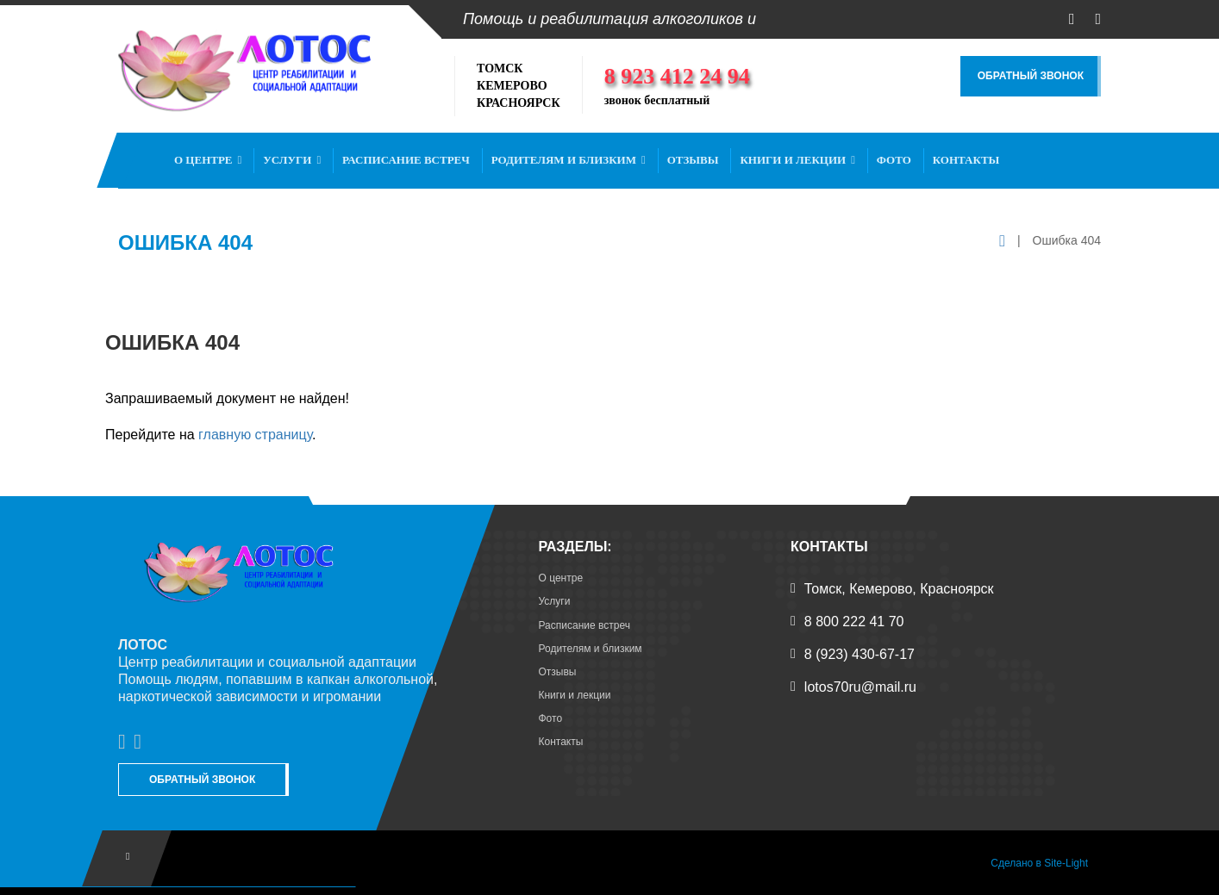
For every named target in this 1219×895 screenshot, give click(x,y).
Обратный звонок (1031, 76)
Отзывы (693, 159)
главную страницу (255, 434)
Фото (894, 159)
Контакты (966, 159)
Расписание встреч (406, 159)
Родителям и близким (568, 159)
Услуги (292, 159)
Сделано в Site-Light (1039, 863)
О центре (207, 159)
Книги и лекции (797, 159)
